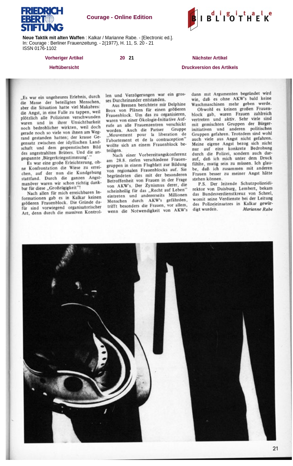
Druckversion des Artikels (210, 67)
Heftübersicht (64, 67)
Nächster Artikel (209, 58)
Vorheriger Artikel (64, 58)
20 (122, 58)
